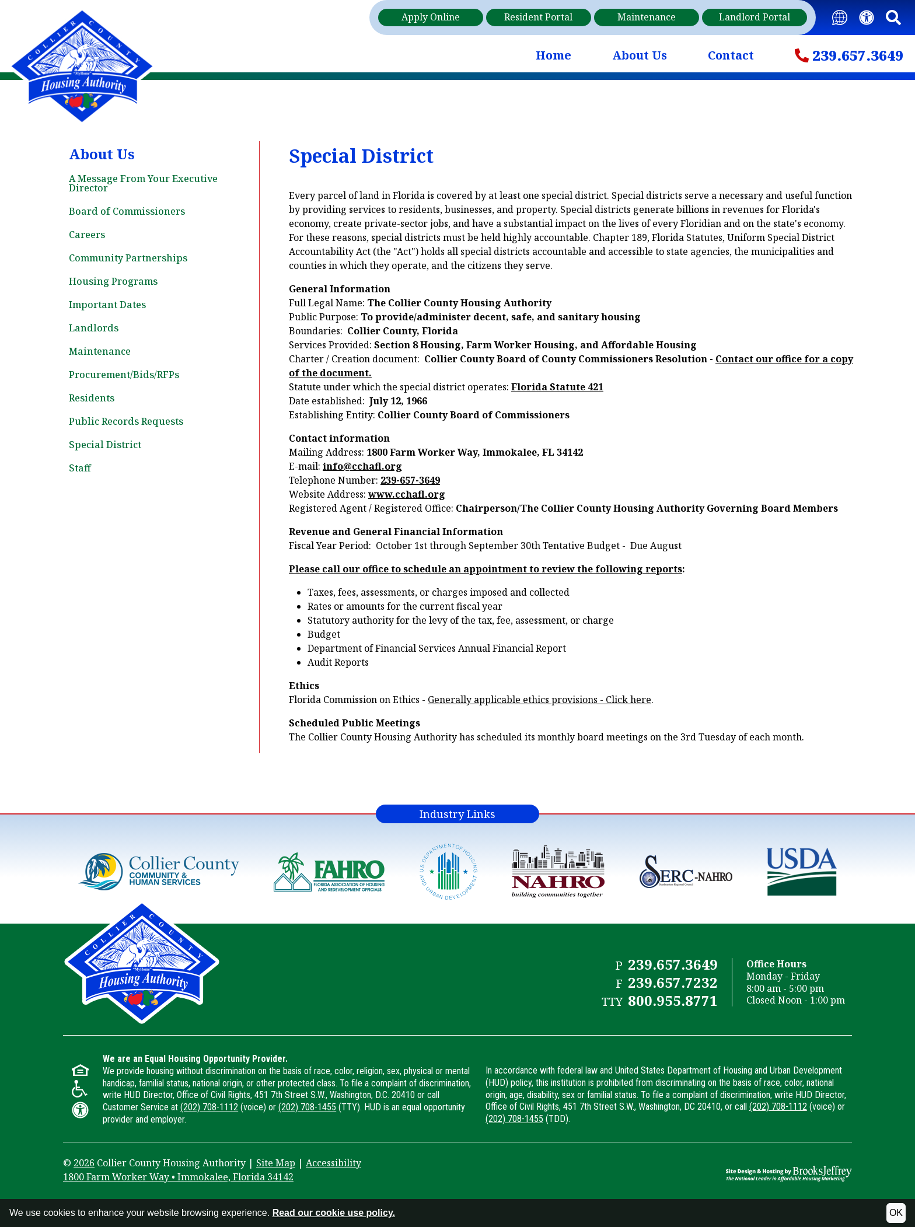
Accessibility (333, 1162)
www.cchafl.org (406, 494)
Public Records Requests (126, 421)
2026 (84, 1162)
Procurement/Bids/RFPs (124, 374)
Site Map (275, 1162)
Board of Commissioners (127, 211)
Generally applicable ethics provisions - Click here (539, 699)
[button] (893, 17)
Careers (87, 234)
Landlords (93, 327)
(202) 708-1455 (307, 1107)
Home (553, 55)
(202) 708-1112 (209, 1107)
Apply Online (430, 17)
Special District (105, 444)
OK (896, 1213)
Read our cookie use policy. (334, 1213)
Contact (731, 55)
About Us (639, 55)
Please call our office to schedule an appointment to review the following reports (485, 568)
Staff (80, 468)
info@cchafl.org (362, 466)
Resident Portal (538, 17)
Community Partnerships (128, 257)
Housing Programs (113, 281)
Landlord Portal (754, 17)
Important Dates (107, 304)
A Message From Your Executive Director (143, 183)
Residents (91, 397)
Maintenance (646, 17)
